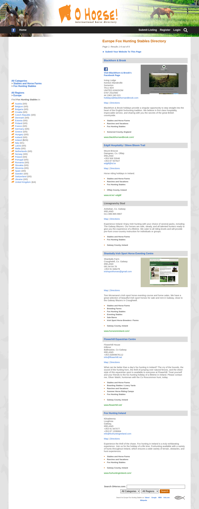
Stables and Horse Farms (118, 120)
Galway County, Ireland (117, 245)
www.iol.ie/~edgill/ (112, 195)
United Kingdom (23, 182)
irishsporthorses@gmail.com (118, 271)
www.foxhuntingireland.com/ (117, 473)
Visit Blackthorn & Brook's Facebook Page (118, 72)
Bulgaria (19, 109)
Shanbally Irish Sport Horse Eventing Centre (128, 253)
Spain (18, 171)
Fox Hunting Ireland (115, 413)
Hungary (19, 134)
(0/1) (21, 143)
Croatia (18, 112)
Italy (17, 143)
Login (177, 29)
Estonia (18, 120)
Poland (18, 157)
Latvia (18, 145)
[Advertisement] (33, 58)
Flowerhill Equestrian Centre (120, 339)
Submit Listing (147, 29)
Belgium (19, 106)
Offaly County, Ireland (117, 190)
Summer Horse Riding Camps (120, 391)
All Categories (19, 81)
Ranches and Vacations (117, 123)
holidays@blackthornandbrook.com (121, 97)
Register (165, 29)
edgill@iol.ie (110, 163)
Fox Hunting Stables (116, 126)
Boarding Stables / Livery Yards (121, 385)
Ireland (18, 140)
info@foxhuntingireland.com (117, 433)
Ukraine (19, 179)
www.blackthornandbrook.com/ (119, 137)
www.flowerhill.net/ (113, 405)
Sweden (19, 173)
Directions (115, 103)
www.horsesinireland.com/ (117, 331)
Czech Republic (23, 115)
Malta (18, 148)
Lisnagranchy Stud (114, 203)
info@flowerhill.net (113, 357)
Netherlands (21, 151)
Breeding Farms (114, 308)
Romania (19, 162)
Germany (19, 129)
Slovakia (19, 165)
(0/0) (24, 103)
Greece (18, 131)
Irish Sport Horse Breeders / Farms (123, 320)
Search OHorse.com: (115, 486)
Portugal (19, 159)
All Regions (17, 92)
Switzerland (21, 176)
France (18, 126)
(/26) (25, 140)
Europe (17, 95)
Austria (18, 103)
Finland (18, 123)
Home (23, 29)
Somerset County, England (119, 132)
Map (106, 103)
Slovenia (19, 168)
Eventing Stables (114, 314)
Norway (19, 154)
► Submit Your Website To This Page (122, 51)
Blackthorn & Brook (115, 60)
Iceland (18, 137)
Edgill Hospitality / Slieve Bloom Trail (124, 145)
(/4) (33, 182)
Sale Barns (112, 317)
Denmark (19, 117)
